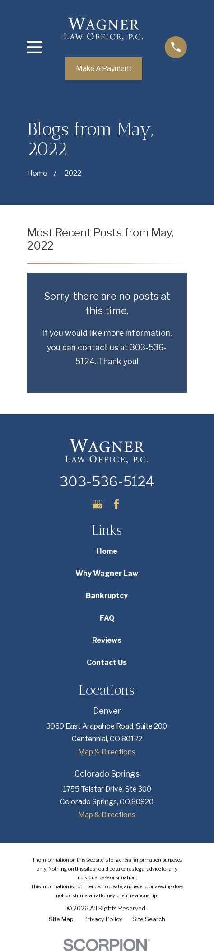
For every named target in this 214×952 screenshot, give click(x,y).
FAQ (107, 618)
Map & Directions (106, 752)
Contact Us (107, 662)
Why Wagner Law (106, 573)
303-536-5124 (107, 481)
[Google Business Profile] (97, 504)
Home (107, 551)
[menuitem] (61, 919)
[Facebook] (116, 504)
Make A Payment (104, 68)
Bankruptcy (107, 595)
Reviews (106, 640)
